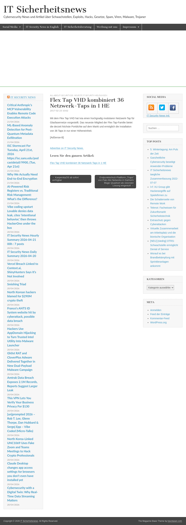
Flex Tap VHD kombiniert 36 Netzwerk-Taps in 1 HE (78, 163)
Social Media (10, 27)
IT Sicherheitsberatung (77, 27)
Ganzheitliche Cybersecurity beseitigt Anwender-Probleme (162, 161)
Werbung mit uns (107, 27)
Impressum (129, 27)
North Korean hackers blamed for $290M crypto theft (21, 296)
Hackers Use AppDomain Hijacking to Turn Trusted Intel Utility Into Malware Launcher (21, 337)
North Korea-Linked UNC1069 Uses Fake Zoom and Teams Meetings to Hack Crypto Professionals (20, 447)
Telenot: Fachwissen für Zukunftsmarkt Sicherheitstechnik (163, 211)
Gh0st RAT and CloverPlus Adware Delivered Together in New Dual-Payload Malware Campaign (21, 361)
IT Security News (23, 97)
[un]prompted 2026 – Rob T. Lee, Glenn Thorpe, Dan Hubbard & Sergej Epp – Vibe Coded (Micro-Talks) (23, 422)
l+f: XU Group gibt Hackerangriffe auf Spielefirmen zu (160, 191)
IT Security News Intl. (158, 115)
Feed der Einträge (160, 314)
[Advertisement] (93, 62)
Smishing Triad (16, 284)
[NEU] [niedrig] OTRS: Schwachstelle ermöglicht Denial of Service (164, 245)
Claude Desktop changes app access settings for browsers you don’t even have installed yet (21, 471)
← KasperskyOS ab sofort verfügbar (65, 179)
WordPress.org (158, 322)
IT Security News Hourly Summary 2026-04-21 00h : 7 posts (23, 240)
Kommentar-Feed (159, 318)
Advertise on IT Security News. (67, 148)
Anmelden (155, 310)
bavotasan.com (175, 521)
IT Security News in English (42, 27)
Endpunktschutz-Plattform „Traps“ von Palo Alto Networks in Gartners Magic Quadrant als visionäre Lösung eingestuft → (116, 181)
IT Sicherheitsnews (45, 9)
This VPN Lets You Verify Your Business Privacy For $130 (20, 402)
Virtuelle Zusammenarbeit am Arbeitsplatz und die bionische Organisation (164, 232)
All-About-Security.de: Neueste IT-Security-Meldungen (78, 95)
